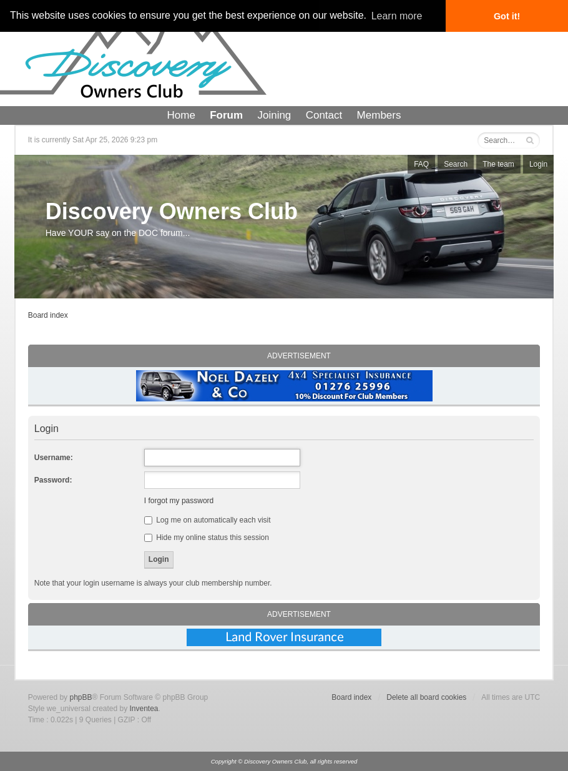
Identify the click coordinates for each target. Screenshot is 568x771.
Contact (324, 115)
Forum (226, 115)
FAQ (421, 164)
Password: (53, 480)
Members (379, 115)
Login (538, 164)
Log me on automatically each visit (207, 520)
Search (456, 164)
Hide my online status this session (206, 537)
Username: (53, 457)
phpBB (80, 697)
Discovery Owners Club (172, 211)
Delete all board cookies (426, 697)
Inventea (144, 708)
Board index (48, 315)
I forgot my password (178, 500)
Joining (274, 115)
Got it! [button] (507, 16)
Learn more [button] (397, 16)
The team (498, 164)
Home (181, 115)
